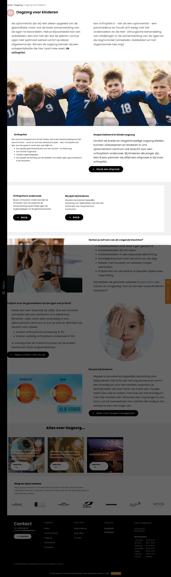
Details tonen (12, 572)
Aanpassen (150, 561)
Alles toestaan (150, 554)
